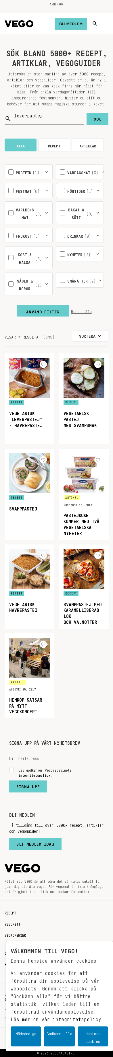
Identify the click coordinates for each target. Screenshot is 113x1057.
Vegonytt (12, 923)
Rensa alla (81, 310)
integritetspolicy (34, 774)
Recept (10, 912)
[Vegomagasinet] (19, 23)
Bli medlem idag (35, 842)
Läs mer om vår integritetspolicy (56, 1018)
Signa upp (28, 785)
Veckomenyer (15, 934)
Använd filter (43, 310)
